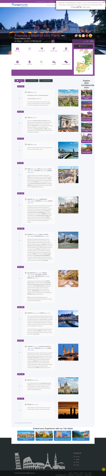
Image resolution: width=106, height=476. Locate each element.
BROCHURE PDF (52, 5)
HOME (70, 471)
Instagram (77, 458)
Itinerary (19, 80)
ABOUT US (76, 471)
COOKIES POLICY (88, 473)
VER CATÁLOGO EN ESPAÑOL (38, 1)
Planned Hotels (32, 80)
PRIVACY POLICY (78, 473)
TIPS (86, 471)
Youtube (76, 463)
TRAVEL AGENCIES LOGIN (59, 473)
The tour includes (45, 80)
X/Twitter (76, 460)
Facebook (77, 455)
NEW (47, 5)
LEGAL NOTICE (70, 473)
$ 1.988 (88, 41)
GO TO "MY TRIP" (49, 1)
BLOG (55, 1)
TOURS (81, 471)
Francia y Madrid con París (37, 36)
